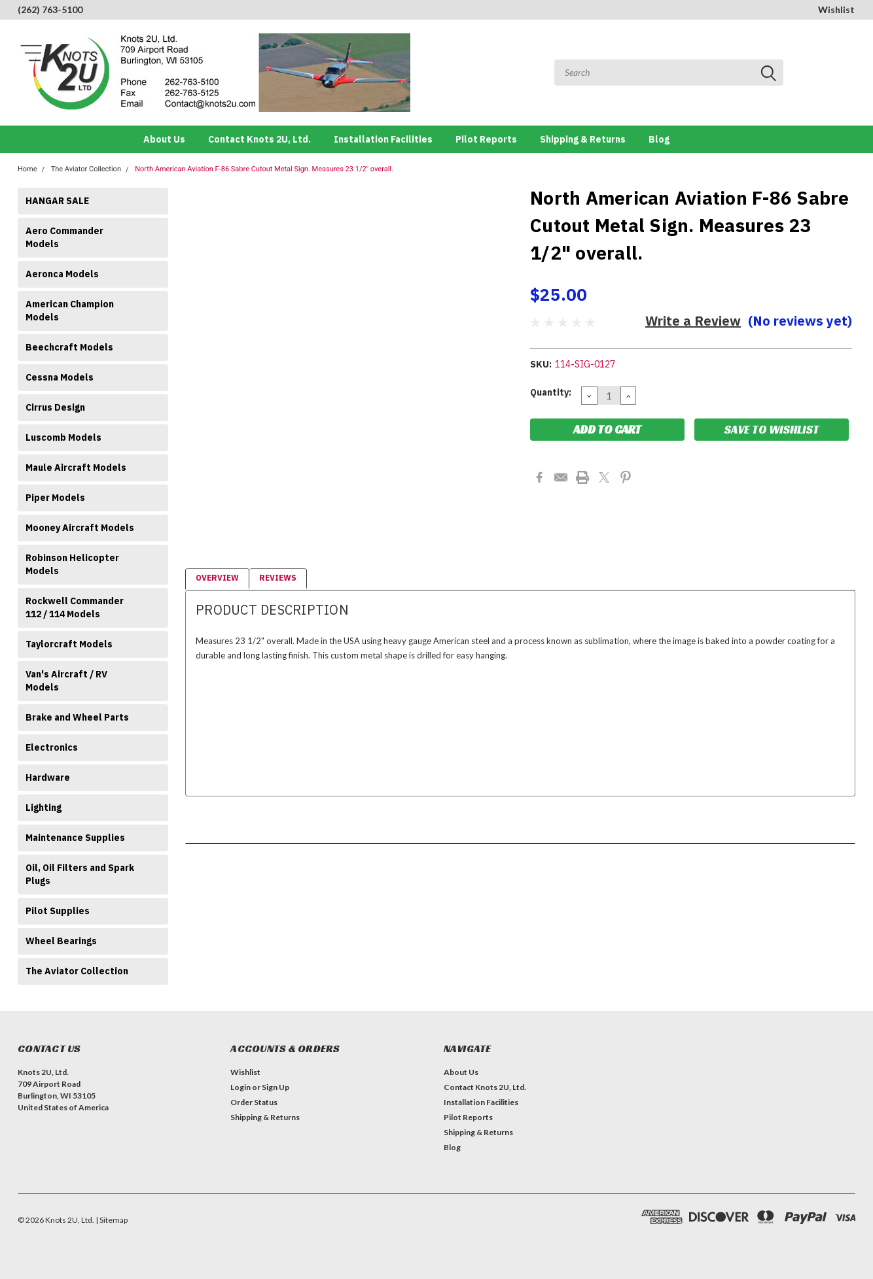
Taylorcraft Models (69, 644)
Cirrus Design (55, 407)
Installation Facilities (383, 139)
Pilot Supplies (58, 911)
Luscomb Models (63, 437)
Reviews (277, 578)
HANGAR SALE (57, 201)
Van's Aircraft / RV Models (66, 680)
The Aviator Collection (86, 169)
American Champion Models (70, 310)
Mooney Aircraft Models (80, 528)
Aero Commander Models (64, 237)
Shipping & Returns (583, 139)
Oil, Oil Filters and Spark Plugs (80, 874)
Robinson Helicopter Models (72, 564)
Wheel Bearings (61, 941)
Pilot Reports (486, 139)
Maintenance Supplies (75, 838)
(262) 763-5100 (50, 9)
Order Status (253, 1102)
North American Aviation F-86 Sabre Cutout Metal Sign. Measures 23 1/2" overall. (264, 169)
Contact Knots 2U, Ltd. (259, 139)
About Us (164, 139)
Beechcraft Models (69, 347)
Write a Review (693, 321)
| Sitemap (112, 1220)
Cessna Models (60, 377)
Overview (217, 578)
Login (240, 1087)
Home (27, 169)
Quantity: (550, 392)
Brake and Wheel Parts (77, 717)
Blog (659, 139)
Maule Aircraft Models (76, 467)
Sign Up (275, 1087)
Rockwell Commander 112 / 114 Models (75, 607)
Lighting (44, 807)
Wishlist (836, 9)
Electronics (52, 747)
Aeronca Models (62, 274)
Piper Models (55, 497)
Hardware (48, 777)
